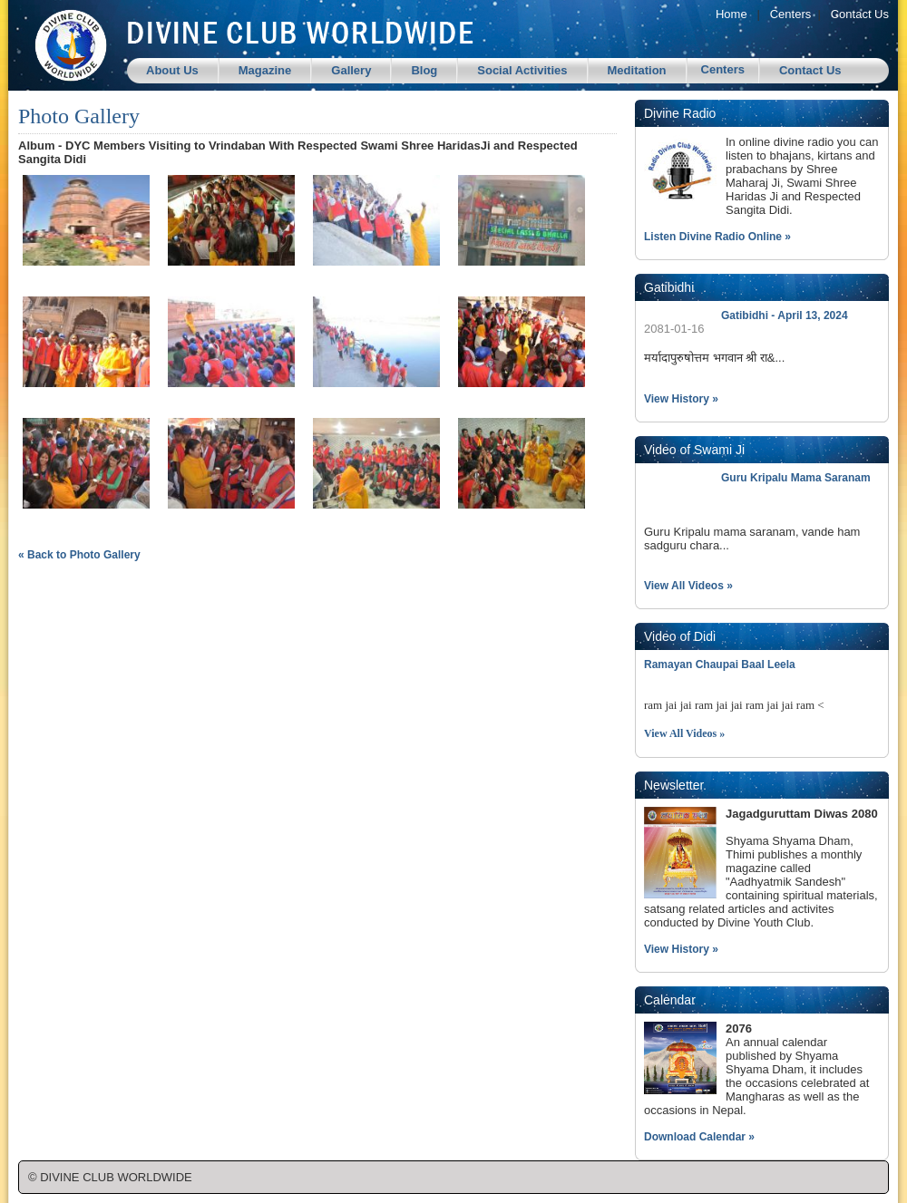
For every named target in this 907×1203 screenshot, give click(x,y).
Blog (424, 70)
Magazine (265, 70)
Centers (791, 14)
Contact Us (860, 14)
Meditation (637, 70)
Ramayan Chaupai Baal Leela (719, 664)
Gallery (351, 70)
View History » (681, 399)
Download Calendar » (699, 1136)
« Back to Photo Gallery (79, 554)
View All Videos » (688, 585)
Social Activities (522, 70)
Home (731, 14)
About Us (172, 70)
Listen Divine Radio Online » (717, 236)
